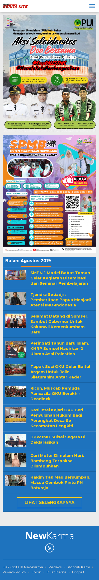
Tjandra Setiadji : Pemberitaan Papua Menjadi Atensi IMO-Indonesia (60, 299)
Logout (78, 572)
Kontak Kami (79, 567)
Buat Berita (56, 572)
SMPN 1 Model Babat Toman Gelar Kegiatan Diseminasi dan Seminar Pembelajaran (60, 278)
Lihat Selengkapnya (49, 502)
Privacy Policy (14, 572)
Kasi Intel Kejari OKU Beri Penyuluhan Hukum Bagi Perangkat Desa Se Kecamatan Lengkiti (56, 417)
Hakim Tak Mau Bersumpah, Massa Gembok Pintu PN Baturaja (60, 482)
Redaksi (55, 567)
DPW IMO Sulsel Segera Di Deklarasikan (57, 439)
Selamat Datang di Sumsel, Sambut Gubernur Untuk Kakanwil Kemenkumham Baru (59, 324)
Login (36, 572)
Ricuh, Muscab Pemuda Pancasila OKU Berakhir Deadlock (55, 393)
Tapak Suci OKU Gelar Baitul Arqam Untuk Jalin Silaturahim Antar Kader (60, 372)
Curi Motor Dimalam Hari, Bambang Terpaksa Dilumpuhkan (57, 461)
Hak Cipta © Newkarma (23, 567)
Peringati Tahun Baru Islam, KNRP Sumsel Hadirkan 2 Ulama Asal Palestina (59, 348)
